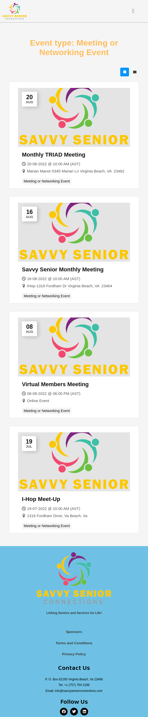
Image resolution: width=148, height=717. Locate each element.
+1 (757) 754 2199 (76, 685)
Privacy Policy (74, 654)
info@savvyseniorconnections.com (79, 691)
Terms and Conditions (73, 643)
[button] (133, 11)
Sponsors (74, 632)
